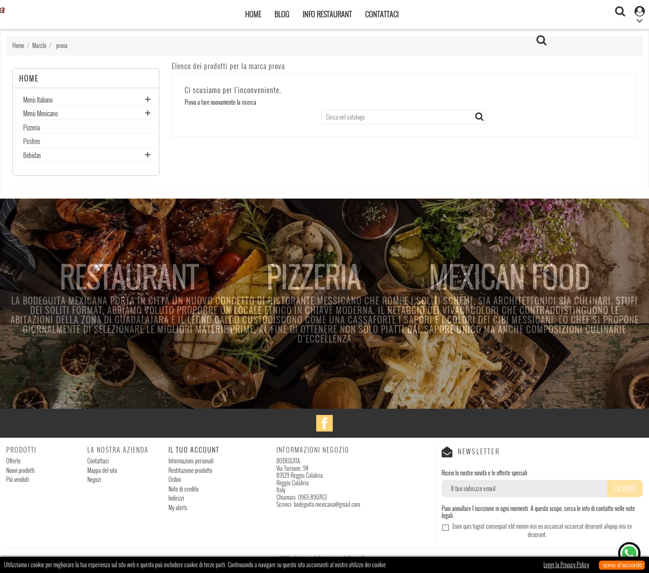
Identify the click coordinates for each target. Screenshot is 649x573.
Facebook (324, 423)
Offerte (13, 460)
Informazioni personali (191, 460)
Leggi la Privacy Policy (566, 564)
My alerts (177, 507)
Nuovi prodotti (20, 470)
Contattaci (382, 14)
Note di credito (183, 488)
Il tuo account (193, 450)
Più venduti (17, 479)
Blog (281, 14)
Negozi (94, 479)
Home (253, 14)
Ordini (174, 479)
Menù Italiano (38, 100)
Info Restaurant (327, 14)
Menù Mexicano (40, 114)
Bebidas (32, 156)
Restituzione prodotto (190, 470)
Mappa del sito (102, 470)
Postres (31, 142)
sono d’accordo (621, 565)
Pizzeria (31, 128)
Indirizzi (176, 498)
